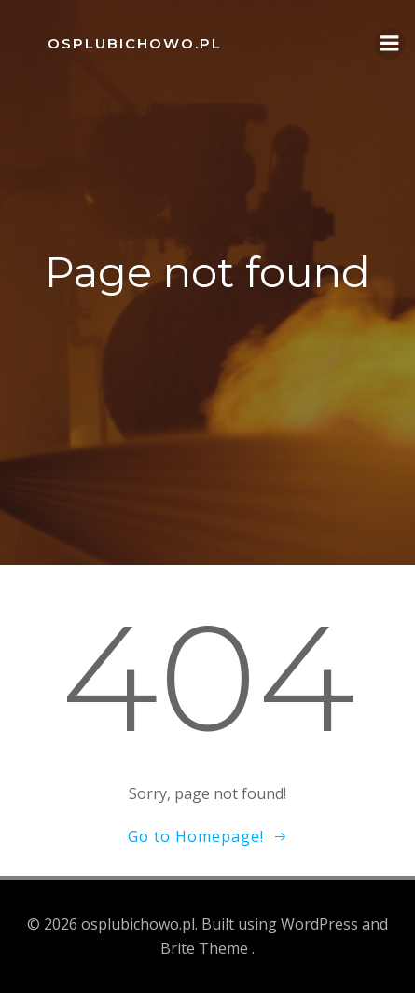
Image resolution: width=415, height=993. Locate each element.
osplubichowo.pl (135, 43)
